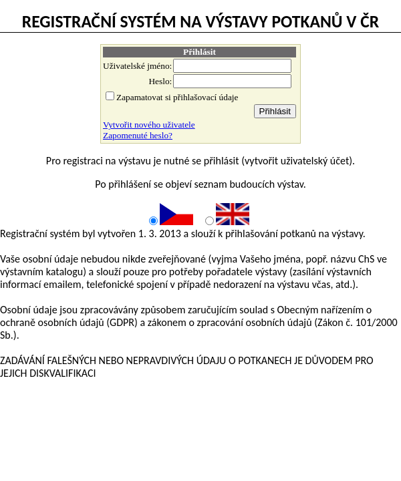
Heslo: (160, 81)
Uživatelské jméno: (137, 66)
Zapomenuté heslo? (137, 135)
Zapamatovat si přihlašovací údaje (177, 97)
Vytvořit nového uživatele (149, 125)
